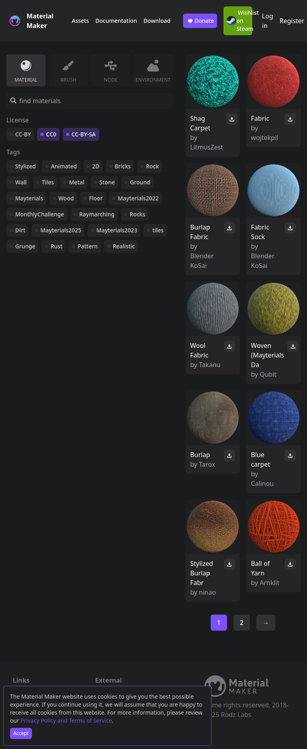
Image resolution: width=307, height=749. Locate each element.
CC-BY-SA (84, 134)
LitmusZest (206, 147)
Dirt (20, 230)
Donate (200, 21)
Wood (66, 198)
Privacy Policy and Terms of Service (66, 720)
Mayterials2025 (60, 230)
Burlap (200, 454)
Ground (140, 182)
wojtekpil (264, 137)
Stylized (25, 166)
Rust (56, 246)
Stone (107, 182)
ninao (207, 592)
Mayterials (29, 198)
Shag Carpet (200, 123)
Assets (80, 20)
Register (291, 20)
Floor (96, 198)
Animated (64, 166)
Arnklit (269, 582)
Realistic (124, 246)
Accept (21, 733)
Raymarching (96, 214)
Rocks (137, 214)
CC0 (51, 134)
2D (96, 166)
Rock (152, 166)
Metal (76, 182)
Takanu (210, 364)
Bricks (123, 166)
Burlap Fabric (200, 232)
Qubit (268, 374)
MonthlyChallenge (39, 214)
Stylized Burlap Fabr (201, 573)
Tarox (207, 464)
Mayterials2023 (116, 230)
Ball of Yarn (260, 568)
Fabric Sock (260, 232)
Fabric (260, 118)
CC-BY (23, 134)
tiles (157, 230)
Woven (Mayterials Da (267, 355)
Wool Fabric (199, 350)
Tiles (48, 182)
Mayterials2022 (138, 198)
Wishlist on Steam (239, 20)
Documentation (116, 20)
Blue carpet (260, 459)
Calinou (262, 483)
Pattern (88, 246)
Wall (20, 182)
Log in (267, 21)
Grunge (25, 246)
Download (157, 20)
